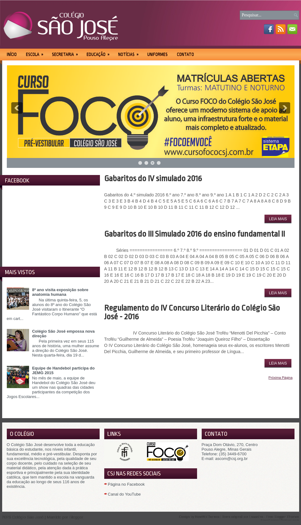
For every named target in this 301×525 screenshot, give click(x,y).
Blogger (76, 517)
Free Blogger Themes (282, 516)
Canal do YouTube (124, 494)
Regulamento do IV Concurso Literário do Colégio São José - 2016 (192, 312)
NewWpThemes (207, 516)
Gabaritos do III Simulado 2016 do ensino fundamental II (194, 234)
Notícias (130, 52)
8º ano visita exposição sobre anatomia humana (60, 292)
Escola (36, 52)
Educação (100, 52)
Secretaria (67, 52)
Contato (185, 54)
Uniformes (157, 54)
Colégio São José (28, 517)
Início (12, 54)
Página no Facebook (126, 484)
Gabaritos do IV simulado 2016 (153, 178)
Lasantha (256, 516)
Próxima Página (281, 377)
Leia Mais (278, 219)
